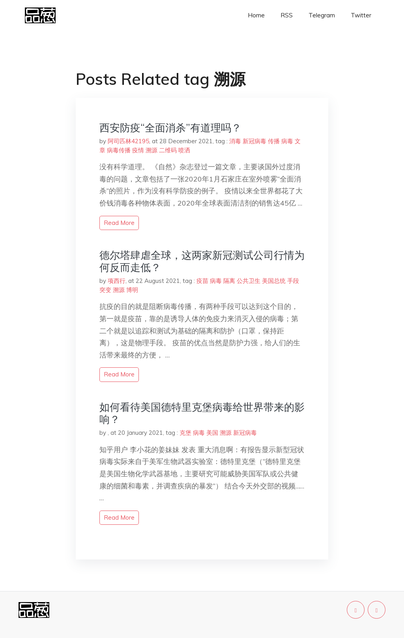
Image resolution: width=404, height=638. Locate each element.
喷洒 (184, 150)
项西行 (116, 280)
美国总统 (274, 280)
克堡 (185, 432)
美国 (212, 432)
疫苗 (202, 280)
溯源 (151, 150)
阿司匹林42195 (128, 141)
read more (119, 222)
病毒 (287, 141)
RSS (287, 15)
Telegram (322, 15)
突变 (105, 290)
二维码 (168, 150)
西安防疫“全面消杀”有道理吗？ (170, 127)
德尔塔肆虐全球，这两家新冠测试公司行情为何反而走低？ (202, 261)
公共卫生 (248, 280)
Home (256, 15)
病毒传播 (119, 150)
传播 (274, 141)
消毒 (235, 141)
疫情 (138, 150)
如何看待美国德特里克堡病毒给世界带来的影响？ (202, 413)
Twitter (361, 15)
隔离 (229, 280)
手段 (293, 280)
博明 (132, 290)
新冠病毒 (254, 141)
